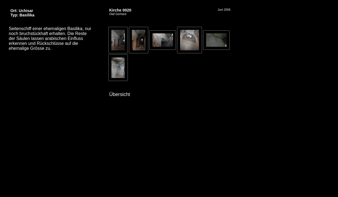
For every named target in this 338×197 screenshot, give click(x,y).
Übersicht (119, 94)
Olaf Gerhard (117, 14)
